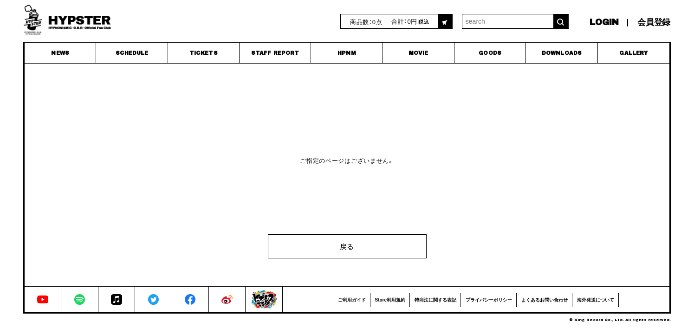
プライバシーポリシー (489, 299)
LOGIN (604, 22)
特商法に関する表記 (435, 299)
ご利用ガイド (352, 299)
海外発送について (595, 299)
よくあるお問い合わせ (544, 299)
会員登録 (653, 22)
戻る (347, 246)
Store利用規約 (390, 299)
